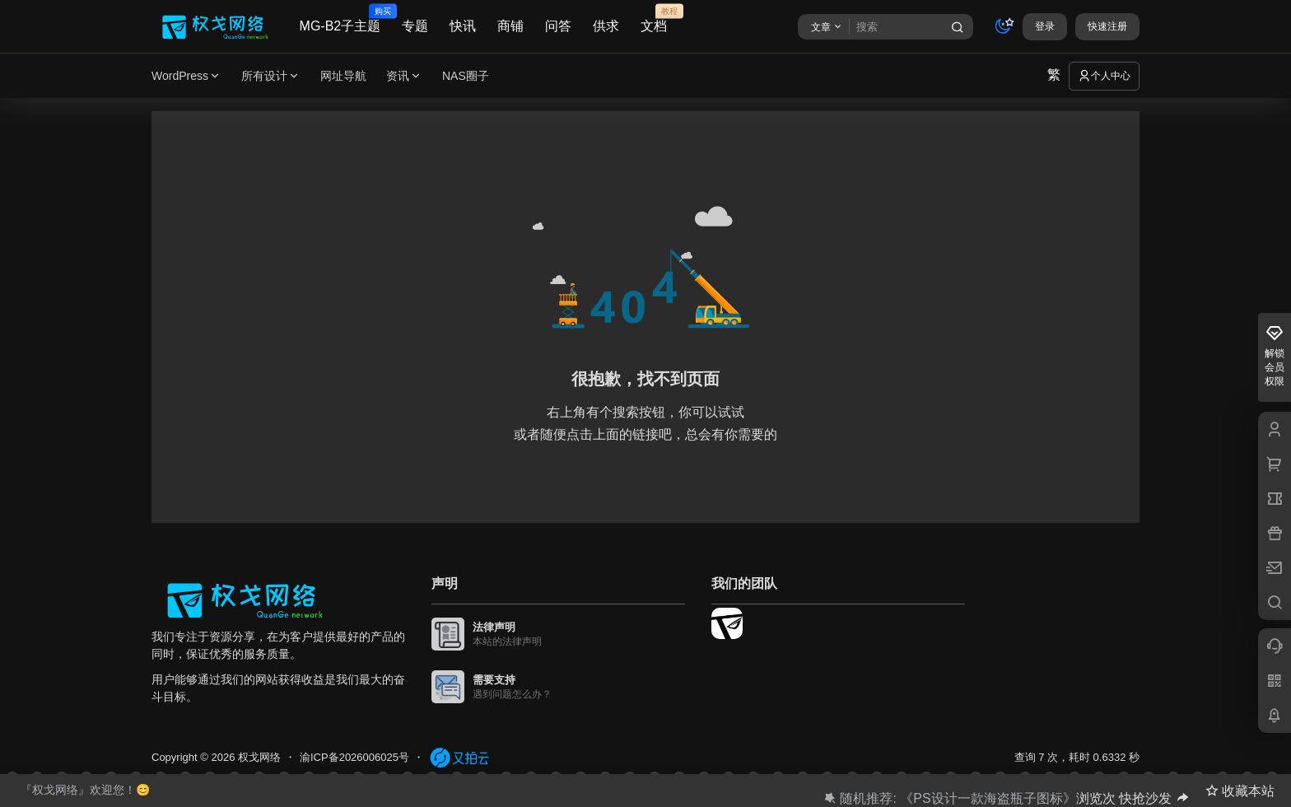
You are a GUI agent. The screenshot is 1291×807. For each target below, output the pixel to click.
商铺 (510, 26)
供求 (606, 26)
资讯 (404, 76)
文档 (654, 19)
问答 (558, 26)
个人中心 (1104, 76)
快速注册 (1107, 26)
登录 (1045, 26)
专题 (415, 26)
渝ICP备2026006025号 (354, 757)
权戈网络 (258, 757)
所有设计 (271, 76)
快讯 (463, 26)
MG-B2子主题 (340, 19)
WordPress (186, 76)
